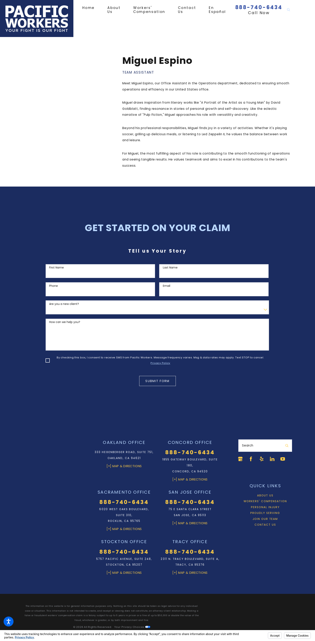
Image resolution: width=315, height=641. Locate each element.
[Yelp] (261, 459)
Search (247, 445)
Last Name (170, 267)
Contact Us (265, 525)
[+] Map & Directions (124, 466)
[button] (9, 621)
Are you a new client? (64, 304)
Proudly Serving (265, 513)
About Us (265, 495)
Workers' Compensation (265, 501)
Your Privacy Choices (132, 627)
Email (166, 286)
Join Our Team (265, 519)
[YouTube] (282, 459)
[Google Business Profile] (240, 459)
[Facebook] (251, 459)
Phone (53, 286)
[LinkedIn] (272, 459)
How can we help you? (64, 322)
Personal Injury (265, 507)
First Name (56, 267)
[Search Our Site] (288, 10)
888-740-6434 (259, 7)
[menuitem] (91, 7)
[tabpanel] (207, 112)
